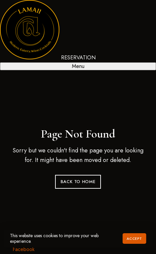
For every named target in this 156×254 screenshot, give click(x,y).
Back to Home (78, 181)
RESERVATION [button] (78, 57)
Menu (78, 66)
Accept (134, 238)
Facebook (24, 249)
